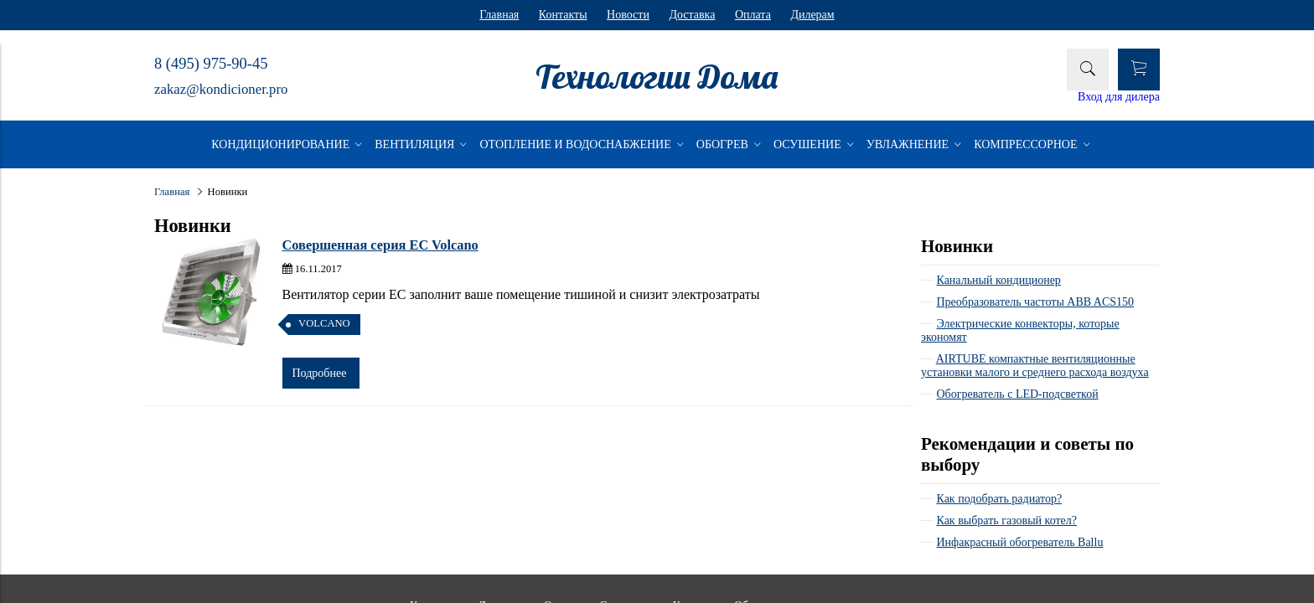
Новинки (957, 246)
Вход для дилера (1119, 96)
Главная (499, 14)
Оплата (753, 14)
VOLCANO (324, 323)
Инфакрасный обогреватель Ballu (1020, 542)
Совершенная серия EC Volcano (380, 245)
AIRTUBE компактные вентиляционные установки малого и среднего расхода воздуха (1035, 366)
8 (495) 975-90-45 (210, 63)
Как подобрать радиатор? (1000, 498)
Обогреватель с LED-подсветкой (1018, 394)
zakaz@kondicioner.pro (220, 89)
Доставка (692, 14)
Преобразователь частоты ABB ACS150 (1036, 302)
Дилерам (812, 14)
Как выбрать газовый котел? (1007, 520)
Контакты (563, 14)
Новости (628, 14)
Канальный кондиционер (999, 280)
